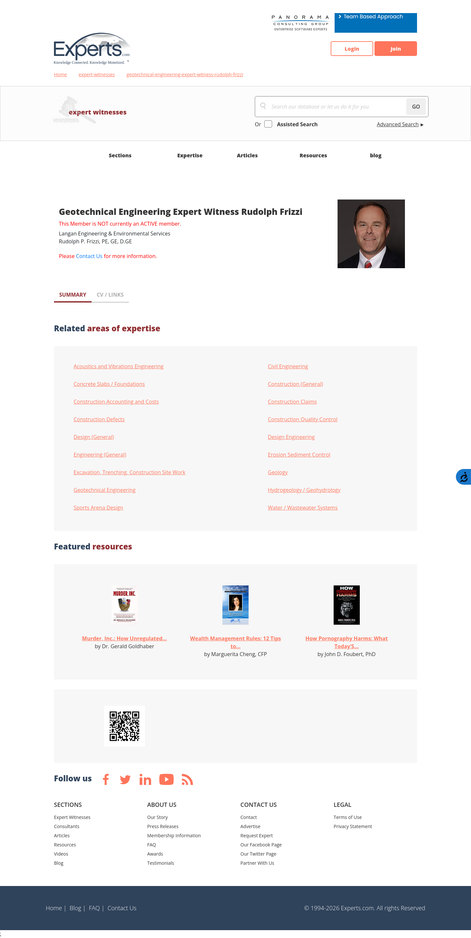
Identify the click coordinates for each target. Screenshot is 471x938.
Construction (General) (295, 384)
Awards (155, 854)
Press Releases (163, 826)
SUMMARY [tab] (72, 294)
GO (416, 106)
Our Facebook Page (261, 845)
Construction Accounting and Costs (116, 401)
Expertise (189, 155)
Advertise (250, 826)
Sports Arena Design (98, 507)
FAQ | (97, 908)
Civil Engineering (288, 366)
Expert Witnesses (72, 817)
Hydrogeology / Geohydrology (304, 490)
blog (375, 155)
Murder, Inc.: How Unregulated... (124, 638)
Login (351, 48)
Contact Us (89, 256)
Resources (313, 155)
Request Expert (256, 835)
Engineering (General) (100, 454)
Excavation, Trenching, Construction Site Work (129, 472)
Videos (61, 854)
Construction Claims (292, 401)
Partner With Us (257, 863)
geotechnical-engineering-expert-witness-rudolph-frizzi (185, 74)
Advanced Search (398, 124)
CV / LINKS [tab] (110, 294)
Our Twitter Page (258, 854)
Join (396, 48)
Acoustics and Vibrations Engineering (119, 366)
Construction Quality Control (303, 419)
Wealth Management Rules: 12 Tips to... (235, 642)
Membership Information (174, 835)
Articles (247, 155)
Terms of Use (348, 817)
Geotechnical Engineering (104, 490)
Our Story (157, 817)
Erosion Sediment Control (299, 454)
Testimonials (160, 863)
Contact (248, 817)
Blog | (78, 908)
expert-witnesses (97, 74)
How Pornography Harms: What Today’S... (346, 642)
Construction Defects (99, 419)
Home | (56, 908)
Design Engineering (291, 437)
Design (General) (94, 437)
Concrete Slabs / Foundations (109, 384)
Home (60, 74)
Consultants (66, 826)
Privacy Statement (353, 826)
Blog (58, 863)
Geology (278, 472)
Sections (120, 155)
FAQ (151, 845)
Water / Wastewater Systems (303, 507)
